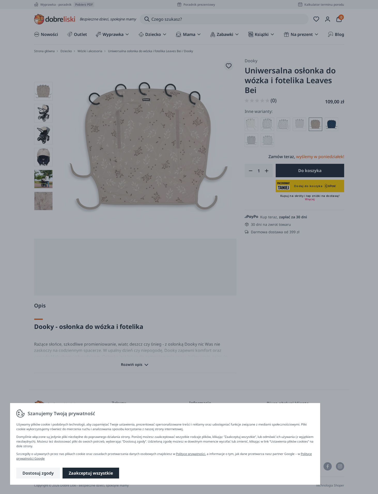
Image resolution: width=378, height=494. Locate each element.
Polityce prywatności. (191, 454)
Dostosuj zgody (38, 473)
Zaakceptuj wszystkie (91, 473)
